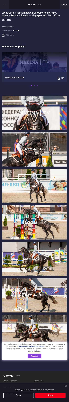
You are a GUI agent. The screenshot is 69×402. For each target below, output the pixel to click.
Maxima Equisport (10, 381)
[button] (31, 85)
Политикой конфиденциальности (31, 346)
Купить (50, 395)
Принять (34, 356)
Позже (18, 395)
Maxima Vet (39, 381)
